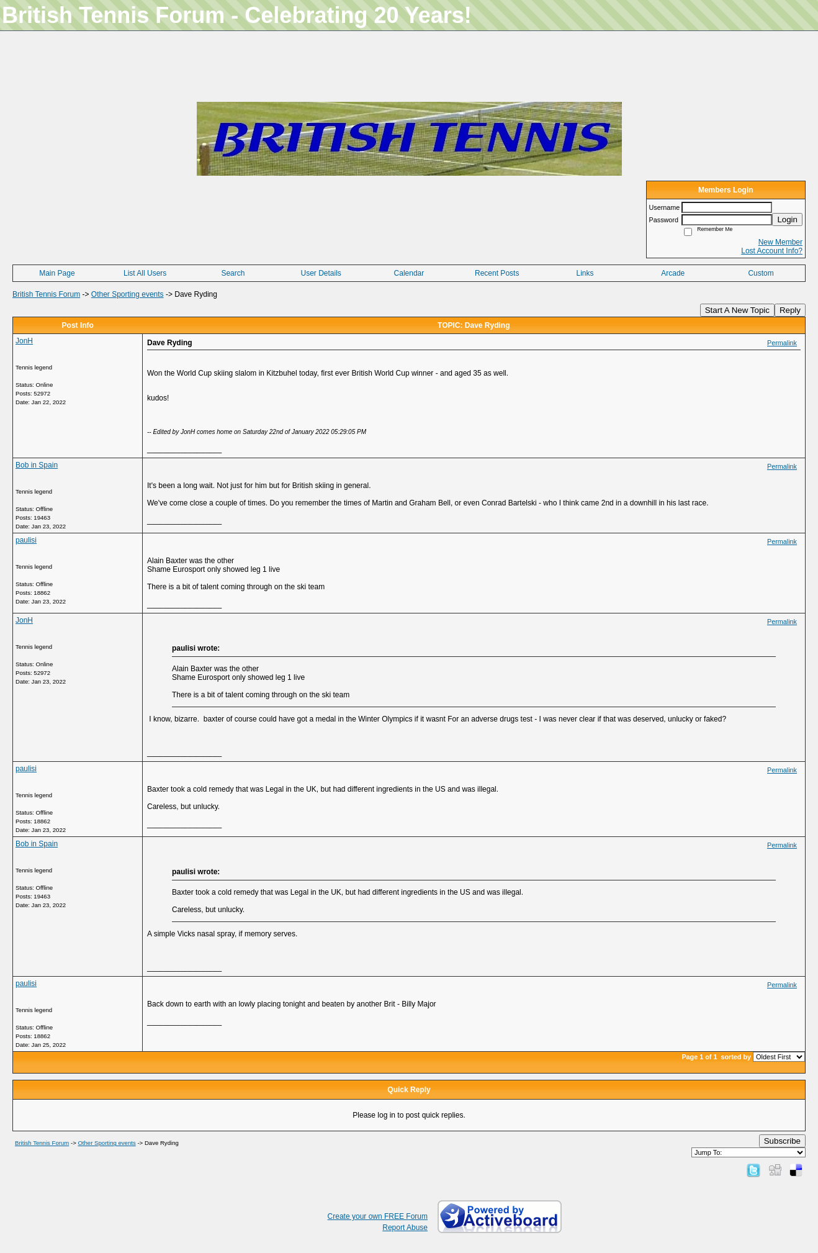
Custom (760, 273)
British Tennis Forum (46, 294)
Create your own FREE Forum (378, 1216)
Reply (790, 310)
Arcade (673, 273)
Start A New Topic (737, 310)
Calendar (409, 273)
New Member (780, 242)
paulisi (26, 540)
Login (787, 219)
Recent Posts (497, 273)
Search (233, 273)
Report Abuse (405, 1227)
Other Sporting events (127, 294)
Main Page (56, 273)
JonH (24, 341)
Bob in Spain (37, 465)
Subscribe (782, 1141)
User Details (321, 273)
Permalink (782, 342)
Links (584, 273)
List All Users (145, 273)
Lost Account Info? (771, 251)
